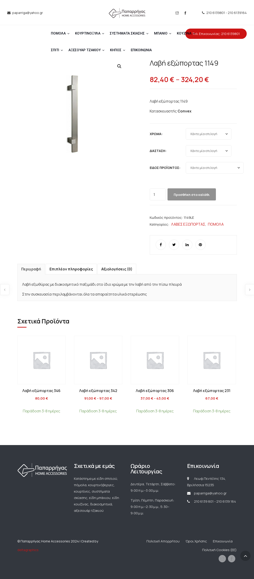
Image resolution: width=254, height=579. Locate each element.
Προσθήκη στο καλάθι (192, 194)
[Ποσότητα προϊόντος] (158, 194)
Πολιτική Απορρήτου (163, 541)
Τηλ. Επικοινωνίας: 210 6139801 (216, 34)
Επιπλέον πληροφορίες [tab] (71, 269)
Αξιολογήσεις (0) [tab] (116, 269)
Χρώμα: (156, 134)
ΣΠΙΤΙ (55, 50)
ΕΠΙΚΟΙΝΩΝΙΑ (141, 50)
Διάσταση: (158, 151)
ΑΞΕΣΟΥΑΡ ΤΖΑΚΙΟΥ (84, 50)
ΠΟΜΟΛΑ (58, 33)
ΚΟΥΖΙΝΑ (184, 33)
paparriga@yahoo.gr (210, 493)
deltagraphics (28, 550)
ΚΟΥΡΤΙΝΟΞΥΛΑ (87, 33)
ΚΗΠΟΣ (115, 50)
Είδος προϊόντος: (165, 167)
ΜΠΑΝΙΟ (161, 33)
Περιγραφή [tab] (31, 269)
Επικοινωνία (223, 541)
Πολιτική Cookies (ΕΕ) (219, 549)
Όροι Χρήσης (196, 541)
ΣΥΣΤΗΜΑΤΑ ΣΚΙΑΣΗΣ (127, 33)
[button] (119, 66)
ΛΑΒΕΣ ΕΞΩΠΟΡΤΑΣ (188, 224)
